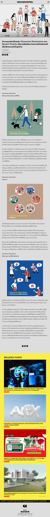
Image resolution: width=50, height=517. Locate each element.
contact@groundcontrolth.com (25, 513)
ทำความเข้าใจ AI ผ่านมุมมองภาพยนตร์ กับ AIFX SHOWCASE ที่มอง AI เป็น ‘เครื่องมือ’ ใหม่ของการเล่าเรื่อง (23, 424)
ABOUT (25, 510)
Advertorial (5, 50)
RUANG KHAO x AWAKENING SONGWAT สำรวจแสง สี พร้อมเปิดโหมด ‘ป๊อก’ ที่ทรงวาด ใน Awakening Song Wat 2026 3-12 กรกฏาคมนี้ (24, 389)
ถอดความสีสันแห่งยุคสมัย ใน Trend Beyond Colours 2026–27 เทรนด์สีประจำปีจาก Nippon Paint (25, 493)
